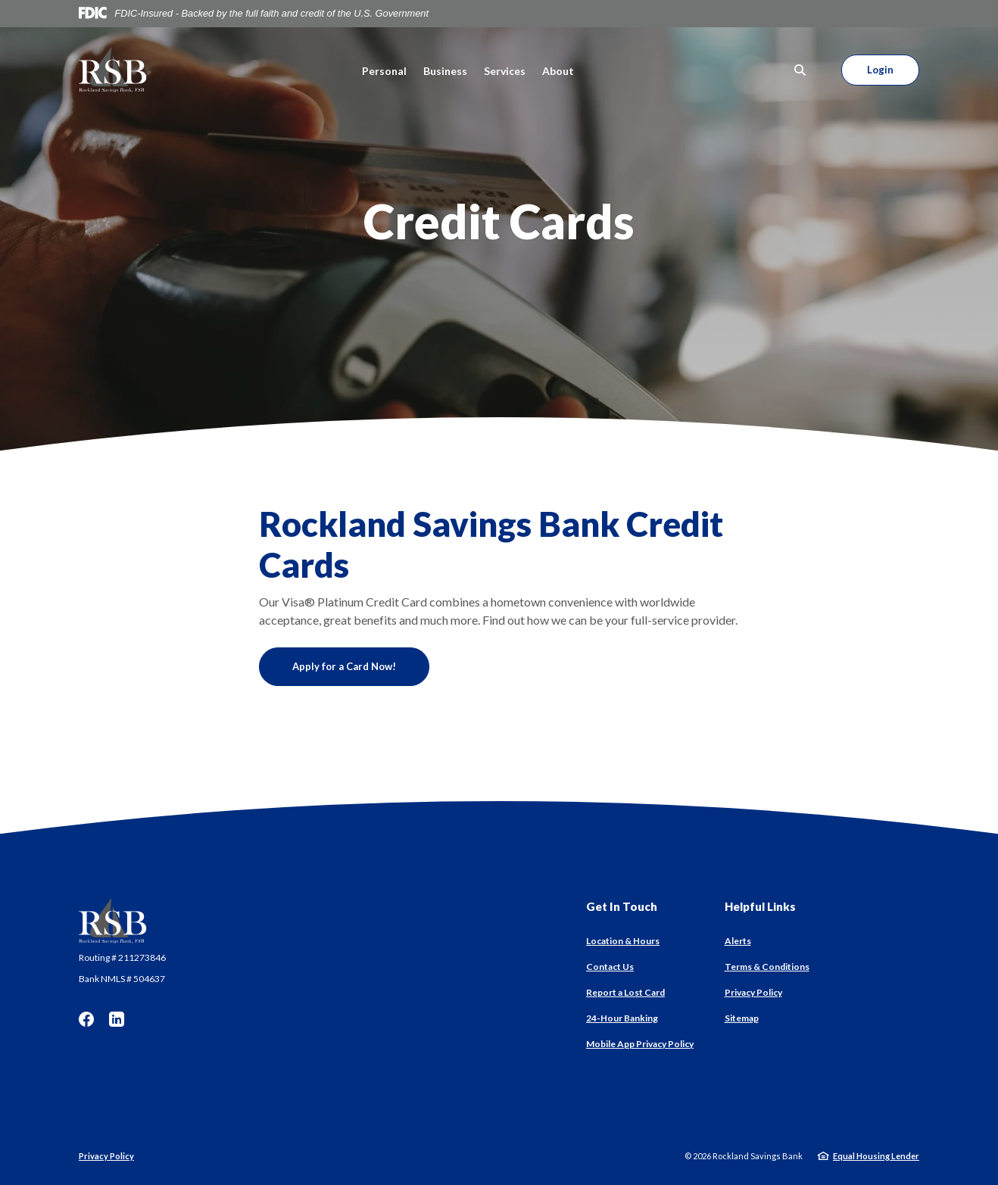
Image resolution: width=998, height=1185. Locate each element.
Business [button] (445, 70)
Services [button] (505, 70)
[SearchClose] (800, 70)
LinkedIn (116, 1019)
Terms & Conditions (767, 966)
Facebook (86, 1019)
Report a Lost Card (625, 992)
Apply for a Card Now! (360, 666)
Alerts (738, 940)
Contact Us (610, 966)
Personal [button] (384, 70)
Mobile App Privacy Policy (640, 1043)
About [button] (558, 70)
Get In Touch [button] (621, 906)
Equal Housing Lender (876, 1156)
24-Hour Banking (622, 1018)
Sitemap (742, 1018)
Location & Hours (623, 940)
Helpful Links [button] (760, 906)
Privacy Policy (753, 992)
